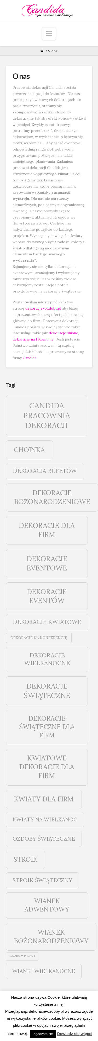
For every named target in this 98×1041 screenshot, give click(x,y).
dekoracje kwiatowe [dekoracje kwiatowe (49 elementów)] (47, 621)
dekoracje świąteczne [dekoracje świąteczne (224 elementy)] (47, 690)
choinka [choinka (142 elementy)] (29, 449)
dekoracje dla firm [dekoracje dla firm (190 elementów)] (47, 530)
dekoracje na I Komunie (33, 339)
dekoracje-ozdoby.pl (43, 308)
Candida (29, 358)
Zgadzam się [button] (43, 1034)
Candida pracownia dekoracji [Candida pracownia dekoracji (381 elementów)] (46, 415)
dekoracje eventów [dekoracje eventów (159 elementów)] (47, 596)
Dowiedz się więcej (74, 1033)
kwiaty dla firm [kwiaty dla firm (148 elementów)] (44, 799)
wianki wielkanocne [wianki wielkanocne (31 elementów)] (43, 971)
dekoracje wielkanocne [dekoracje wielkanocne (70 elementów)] (47, 659)
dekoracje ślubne (63, 333)
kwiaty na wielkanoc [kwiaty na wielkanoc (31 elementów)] (44, 819)
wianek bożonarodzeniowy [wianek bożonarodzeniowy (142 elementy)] (51, 936)
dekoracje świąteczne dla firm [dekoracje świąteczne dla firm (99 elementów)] (47, 726)
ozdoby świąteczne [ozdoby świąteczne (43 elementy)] (44, 838)
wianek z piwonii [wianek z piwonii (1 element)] (22, 956)
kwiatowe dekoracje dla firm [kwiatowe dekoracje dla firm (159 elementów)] (46, 767)
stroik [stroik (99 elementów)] (25, 859)
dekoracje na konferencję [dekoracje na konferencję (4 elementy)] (38, 637)
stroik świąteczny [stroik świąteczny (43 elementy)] (42, 880)
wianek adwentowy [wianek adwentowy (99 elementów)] (47, 905)
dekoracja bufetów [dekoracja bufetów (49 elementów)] (45, 470)
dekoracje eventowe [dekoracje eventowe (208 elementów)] (47, 563)
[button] (49, 34)
